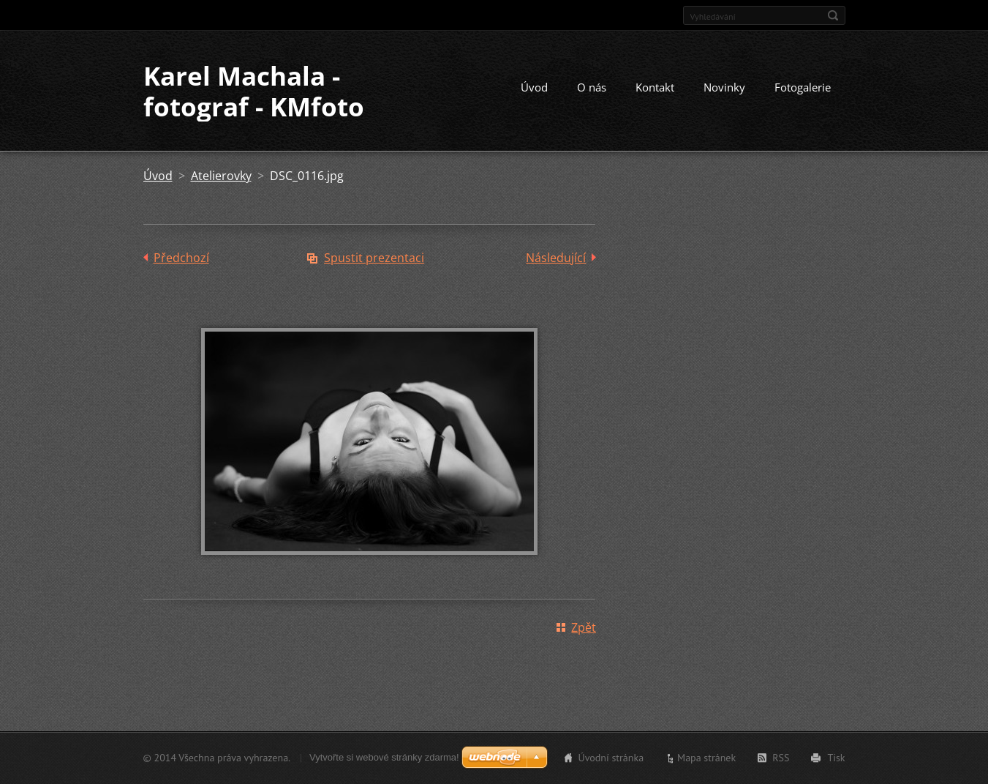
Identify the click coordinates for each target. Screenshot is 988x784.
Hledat (833, 15)
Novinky (724, 87)
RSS (780, 757)
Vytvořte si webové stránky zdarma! (384, 757)
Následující (556, 258)
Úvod (534, 87)
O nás (591, 87)
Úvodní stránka (611, 757)
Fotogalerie (802, 87)
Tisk (836, 757)
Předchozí (181, 258)
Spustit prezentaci (374, 258)
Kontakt (655, 87)
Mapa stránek (706, 757)
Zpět (583, 627)
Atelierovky (221, 176)
